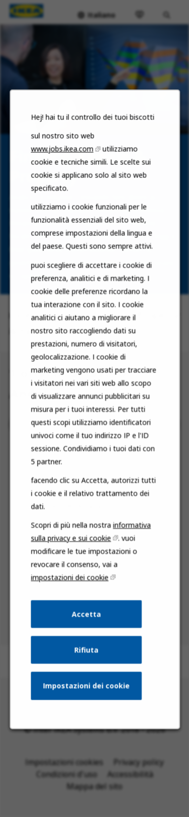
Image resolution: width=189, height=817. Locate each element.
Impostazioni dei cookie (86, 695)
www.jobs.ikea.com (62, 171)
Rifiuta (86, 659)
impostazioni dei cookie (70, 589)
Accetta (86, 625)
